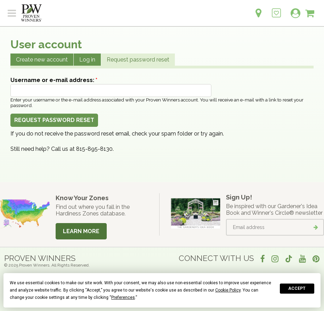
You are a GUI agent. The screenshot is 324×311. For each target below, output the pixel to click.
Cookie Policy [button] (228, 290)
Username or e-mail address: (53, 80)
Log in (87, 59)
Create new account (42, 59)
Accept (297, 288)
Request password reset (138, 59)
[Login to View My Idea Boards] (276, 9)
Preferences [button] (123, 297)
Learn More (81, 231)
